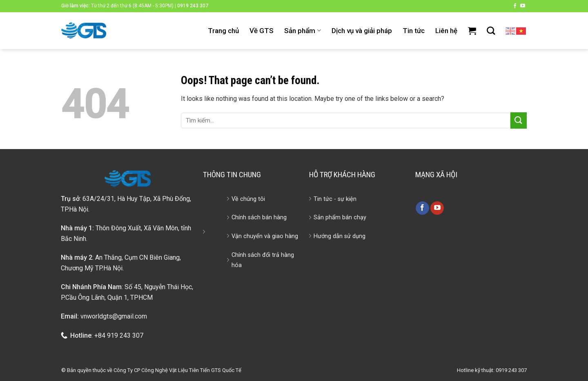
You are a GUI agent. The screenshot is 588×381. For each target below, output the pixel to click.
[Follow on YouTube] (522, 6)
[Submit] (518, 120)
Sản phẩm (302, 31)
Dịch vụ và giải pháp (362, 31)
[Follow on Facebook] (514, 6)
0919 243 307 (192, 6)
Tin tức (414, 31)
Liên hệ (446, 31)
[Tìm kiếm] (491, 31)
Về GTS (261, 31)
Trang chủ (223, 31)
